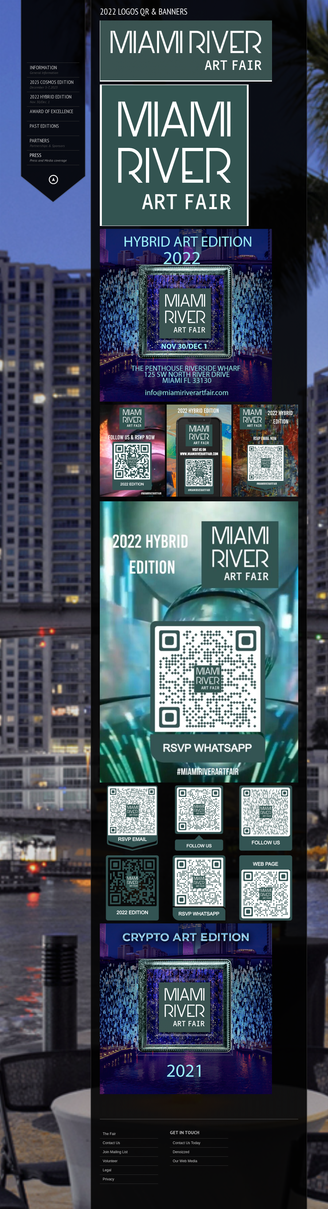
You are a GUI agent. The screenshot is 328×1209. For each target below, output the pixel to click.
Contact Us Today (186, 1143)
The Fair (109, 1134)
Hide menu (53, 179)
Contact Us (111, 1143)
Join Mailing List (115, 1152)
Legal (107, 1170)
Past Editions (44, 126)
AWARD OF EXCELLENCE (51, 111)
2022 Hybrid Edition (50, 99)
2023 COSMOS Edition (52, 84)
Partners (47, 143)
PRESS (48, 157)
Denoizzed (181, 1152)
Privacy (108, 1179)
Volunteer (110, 1161)
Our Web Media (185, 1161)
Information (44, 70)
